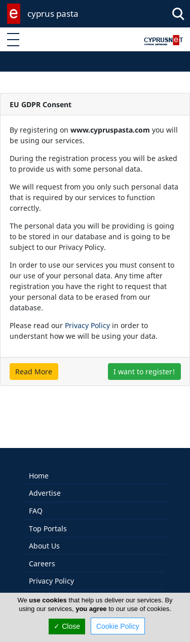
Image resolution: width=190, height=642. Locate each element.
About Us (44, 535)
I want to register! (144, 371)
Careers (42, 553)
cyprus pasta (53, 13)
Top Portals (48, 518)
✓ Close (67, 626)
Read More (33, 371)
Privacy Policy (87, 325)
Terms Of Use (52, 588)
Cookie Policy (117, 626)
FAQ (36, 500)
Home (39, 465)
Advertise (45, 482)
